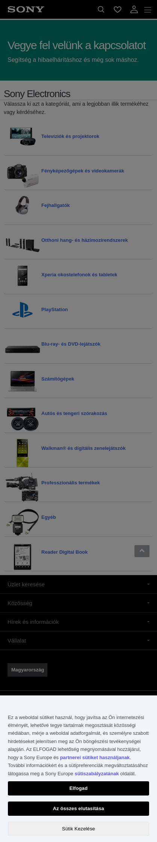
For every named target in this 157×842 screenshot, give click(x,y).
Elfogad (78, 788)
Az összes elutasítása (78, 808)
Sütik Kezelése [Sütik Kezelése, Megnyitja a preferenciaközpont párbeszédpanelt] (78, 829)
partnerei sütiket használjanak (95, 757)
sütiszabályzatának (97, 773)
